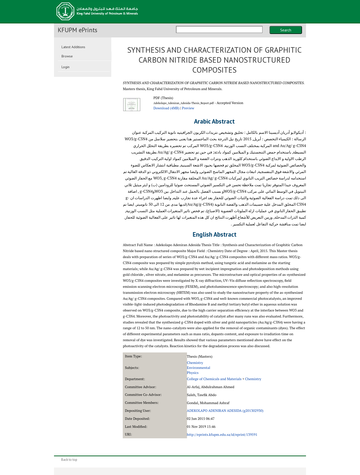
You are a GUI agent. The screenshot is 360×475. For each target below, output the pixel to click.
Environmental (198, 367)
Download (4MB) (167, 108)
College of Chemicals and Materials (214, 378)
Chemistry (195, 362)
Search (285, 29)
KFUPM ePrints (77, 30)
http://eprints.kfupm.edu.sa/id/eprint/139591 (222, 434)
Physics (193, 372)
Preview (188, 108)
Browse (67, 56)
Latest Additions (73, 47)
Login (66, 67)
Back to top (69, 460)
